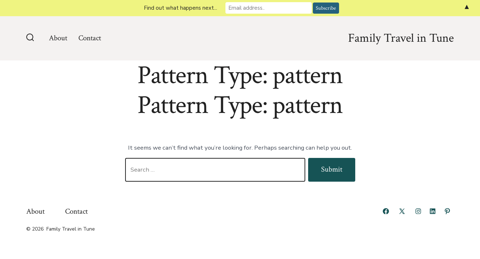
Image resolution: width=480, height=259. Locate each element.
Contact (89, 38)
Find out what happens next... (180, 8)
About (58, 38)
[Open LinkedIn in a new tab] (432, 211)
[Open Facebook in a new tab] (385, 211)
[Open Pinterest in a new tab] (447, 211)
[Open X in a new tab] (402, 211)
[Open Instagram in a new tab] (418, 211)
